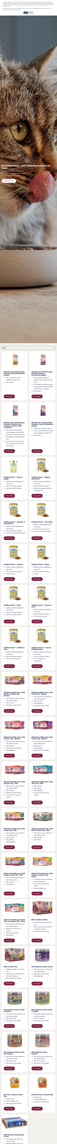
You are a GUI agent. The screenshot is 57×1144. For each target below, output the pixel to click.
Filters (28, 347)
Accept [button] (25, 12)
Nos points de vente (9, 180)
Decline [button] (31, 12)
